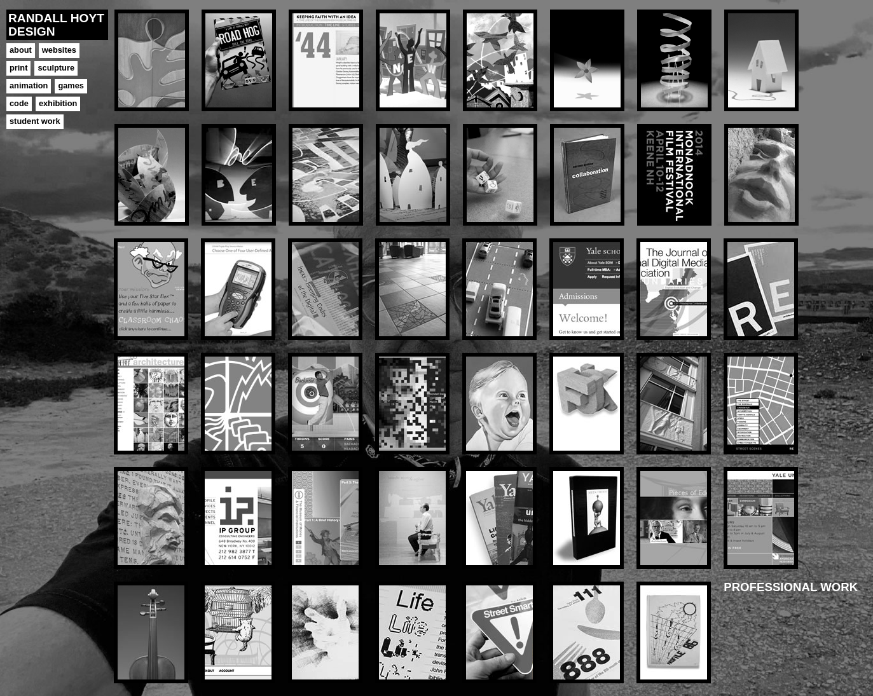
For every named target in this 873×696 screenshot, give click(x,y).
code (19, 103)
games (71, 85)
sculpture (56, 67)
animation (29, 85)
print (18, 67)
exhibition (58, 103)
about (21, 50)
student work (35, 121)
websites (59, 50)
